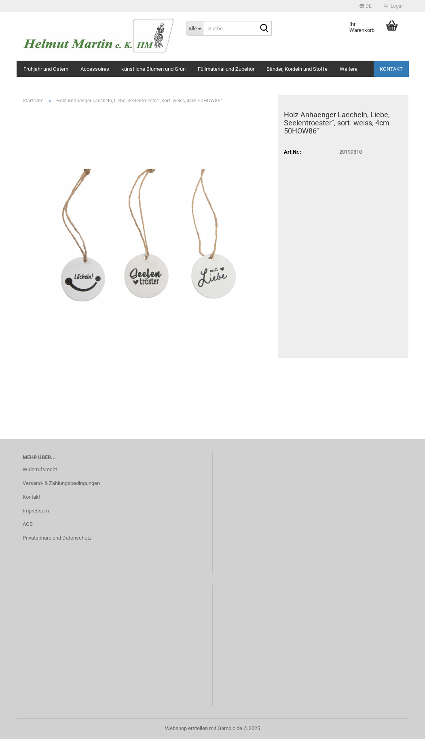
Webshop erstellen (186, 728)
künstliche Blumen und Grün (153, 69)
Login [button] (393, 6)
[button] (365, 6)
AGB (28, 524)
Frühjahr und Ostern (45, 69)
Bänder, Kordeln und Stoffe (297, 69)
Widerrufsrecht (40, 469)
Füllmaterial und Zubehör (226, 69)
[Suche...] (194, 28)
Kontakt (391, 69)
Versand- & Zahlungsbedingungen (61, 483)
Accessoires (94, 69)
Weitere (348, 69)
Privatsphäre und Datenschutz (57, 538)
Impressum (36, 511)
